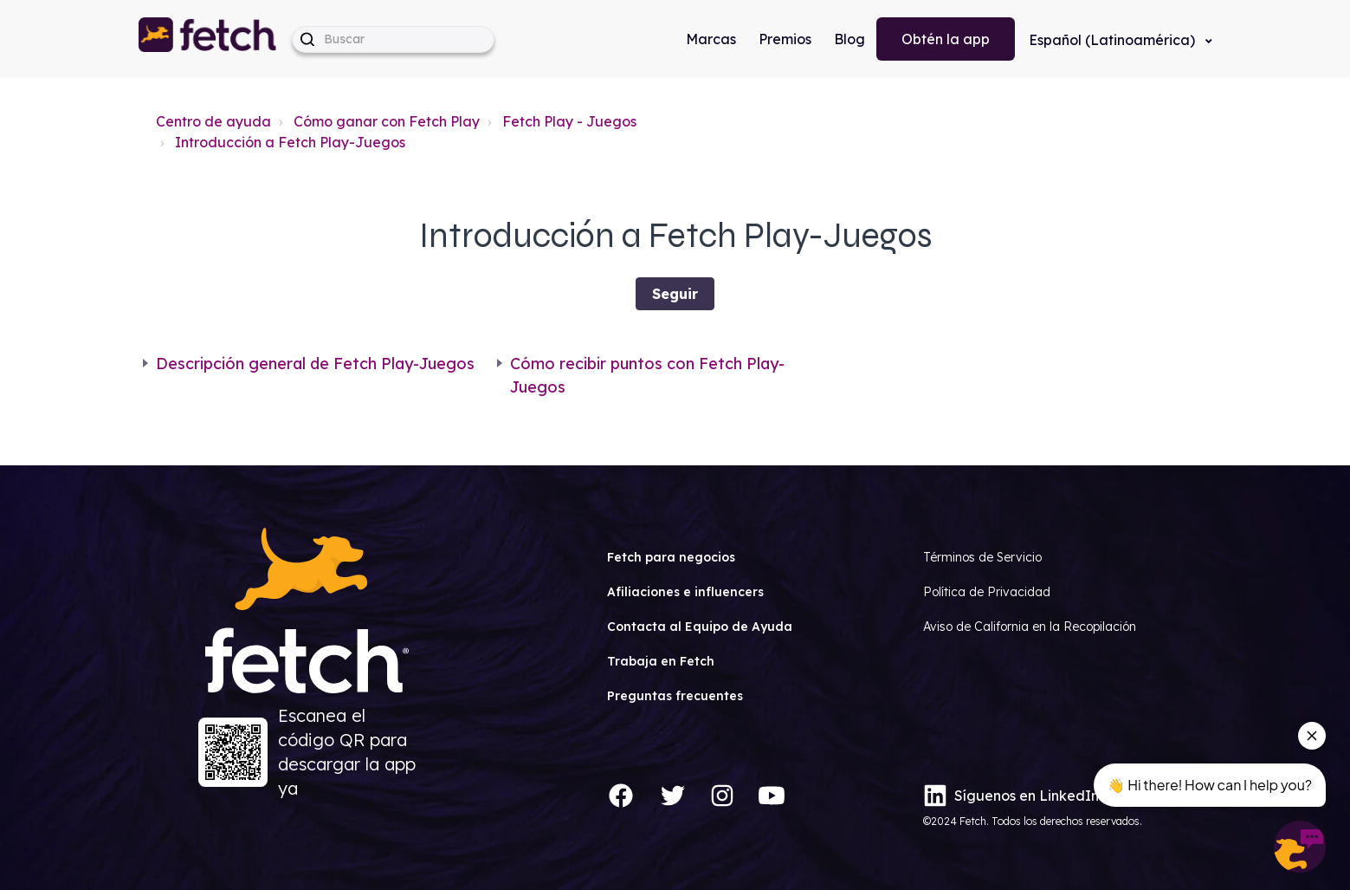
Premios (785, 39)
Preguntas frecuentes (675, 696)
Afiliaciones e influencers (685, 592)
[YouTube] (771, 795)
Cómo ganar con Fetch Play (387, 121)
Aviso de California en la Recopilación (1029, 626)
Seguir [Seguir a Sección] (675, 293)
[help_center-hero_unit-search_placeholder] (393, 39)
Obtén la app (945, 39)
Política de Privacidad (986, 592)
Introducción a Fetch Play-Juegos (290, 142)
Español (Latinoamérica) (1113, 40)
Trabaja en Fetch (660, 661)
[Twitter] (673, 795)
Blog (849, 39)
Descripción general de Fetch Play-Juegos (315, 364)
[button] (209, 39)
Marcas (711, 39)
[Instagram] (722, 795)
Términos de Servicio (982, 557)
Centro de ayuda (213, 121)
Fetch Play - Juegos (569, 121)
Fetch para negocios (671, 557)
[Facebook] (621, 795)
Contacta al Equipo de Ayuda (699, 626)
